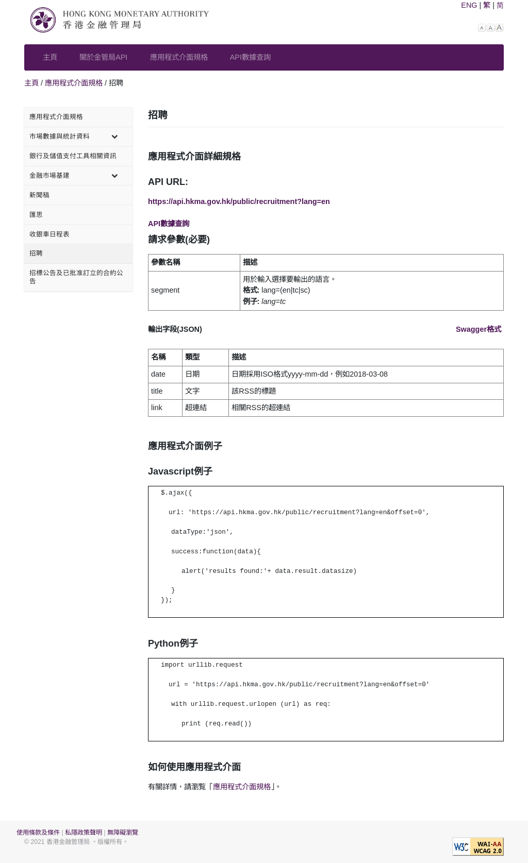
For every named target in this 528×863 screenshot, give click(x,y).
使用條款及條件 (38, 832)
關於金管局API (103, 57)
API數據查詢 (250, 57)
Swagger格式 (478, 329)
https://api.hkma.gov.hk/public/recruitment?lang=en (239, 201)
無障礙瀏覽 (122, 832)
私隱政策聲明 (83, 832)
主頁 (50, 57)
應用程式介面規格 (179, 57)
